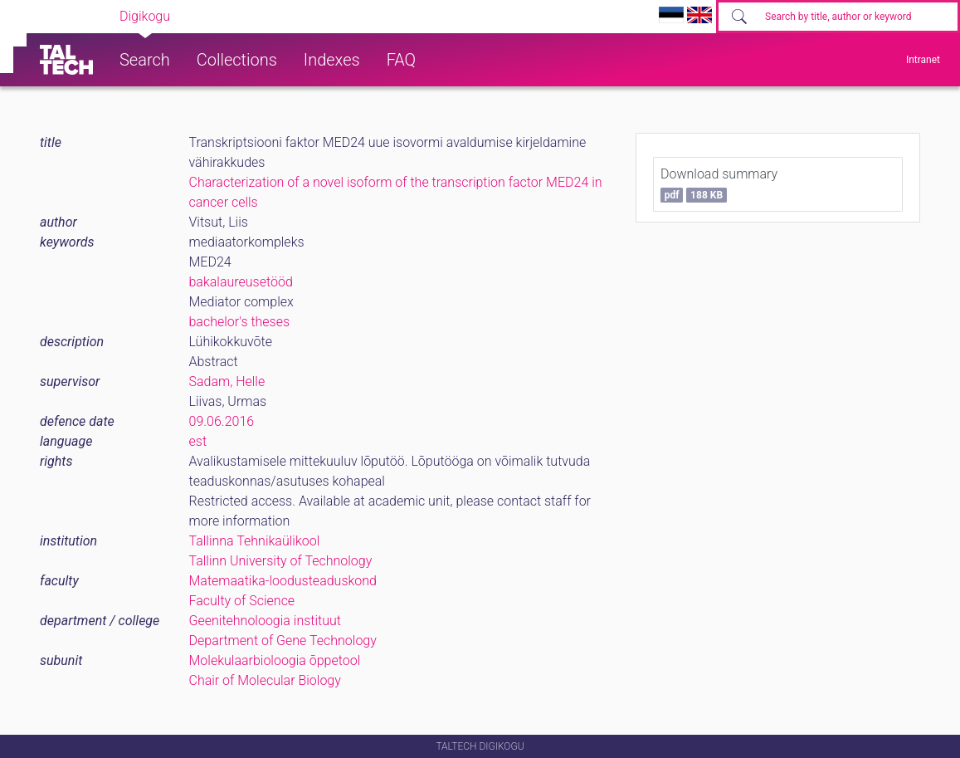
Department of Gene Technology (283, 640)
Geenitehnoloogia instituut (265, 620)
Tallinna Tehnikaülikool (254, 541)
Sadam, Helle (227, 381)
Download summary (718, 184)
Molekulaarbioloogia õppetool (275, 660)
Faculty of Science (242, 601)
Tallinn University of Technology (281, 561)
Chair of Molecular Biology (265, 680)
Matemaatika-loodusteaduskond (283, 581)
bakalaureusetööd (241, 282)
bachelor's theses (239, 322)
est (198, 441)
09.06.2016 (222, 421)
